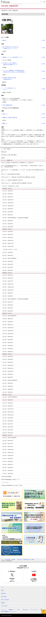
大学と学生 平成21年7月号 (7, 261)
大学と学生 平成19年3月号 (7, 356)
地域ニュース (5, 113)
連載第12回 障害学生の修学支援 (10, 117)
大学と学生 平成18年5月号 (7, 389)
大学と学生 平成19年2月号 (7, 359)
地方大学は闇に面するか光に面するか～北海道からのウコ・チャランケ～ (11, 47)
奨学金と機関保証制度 (7, 105)
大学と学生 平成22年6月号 (7, 220)
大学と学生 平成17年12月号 (8, 408)
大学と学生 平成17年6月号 (7, 426)
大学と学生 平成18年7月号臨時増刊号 (9, 380)
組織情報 (3, 602)
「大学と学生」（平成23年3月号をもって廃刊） (10, 186)
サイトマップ (3, 609)
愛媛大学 (4, 40)
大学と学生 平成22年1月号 (7, 237)
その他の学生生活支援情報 (6, 476)
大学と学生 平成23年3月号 (7, 190)
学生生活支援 (7, 559)
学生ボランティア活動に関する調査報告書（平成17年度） (12, 180)
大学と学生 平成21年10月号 (8, 246)
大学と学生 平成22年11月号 (8, 202)
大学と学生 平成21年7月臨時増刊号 (9, 258)
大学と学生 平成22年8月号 (7, 211)
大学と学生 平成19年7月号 (7, 342)
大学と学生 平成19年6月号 (7, 345)
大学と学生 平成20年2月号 (7, 321)
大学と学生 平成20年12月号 (8, 284)
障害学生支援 (3, 151)
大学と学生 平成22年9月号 (7, 208)
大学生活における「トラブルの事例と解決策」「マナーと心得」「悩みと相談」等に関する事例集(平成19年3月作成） (22, 170)
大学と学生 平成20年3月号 (7, 318)
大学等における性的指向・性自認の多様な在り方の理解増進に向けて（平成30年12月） (17, 162)
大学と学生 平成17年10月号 (8, 414)
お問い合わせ (25, 609)
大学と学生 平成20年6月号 (7, 304)
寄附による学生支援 (5, 599)
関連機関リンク (12, 609)
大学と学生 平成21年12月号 (8, 240)
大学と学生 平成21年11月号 (8, 243)
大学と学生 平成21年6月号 (7, 264)
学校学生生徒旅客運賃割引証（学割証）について (10, 479)
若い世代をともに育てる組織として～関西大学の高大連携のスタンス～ (10, 64)
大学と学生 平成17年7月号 (7, 423)
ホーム (2, 559)
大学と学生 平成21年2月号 (7, 278)
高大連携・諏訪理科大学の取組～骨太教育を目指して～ (9, 78)
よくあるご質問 (4, 605)
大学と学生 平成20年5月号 (7, 307)
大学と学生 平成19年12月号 (8, 327)
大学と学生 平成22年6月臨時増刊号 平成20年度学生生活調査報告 (15, 217)
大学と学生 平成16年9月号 (7, 458)
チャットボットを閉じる (41, 609)
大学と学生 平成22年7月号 (7, 214)
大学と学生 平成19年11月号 (8, 330)
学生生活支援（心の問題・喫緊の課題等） (9, 154)
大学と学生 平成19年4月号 (7, 351)
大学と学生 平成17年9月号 (7, 417)
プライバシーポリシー (34, 609)
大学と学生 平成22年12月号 (8, 199)
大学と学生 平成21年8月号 (7, 255)
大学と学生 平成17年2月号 (7, 443)
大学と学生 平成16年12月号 (8, 449)
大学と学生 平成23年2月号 (7, 193)
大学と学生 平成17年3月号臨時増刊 (9, 437)
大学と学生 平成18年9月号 (7, 374)
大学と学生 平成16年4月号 (7, 473)
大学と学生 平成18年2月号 (7, 402)
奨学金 (2, 590)
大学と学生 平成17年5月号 (7, 429)
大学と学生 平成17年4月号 (7, 432)
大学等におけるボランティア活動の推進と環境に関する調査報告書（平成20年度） (16, 183)
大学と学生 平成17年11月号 (8, 411)
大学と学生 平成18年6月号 (7, 386)
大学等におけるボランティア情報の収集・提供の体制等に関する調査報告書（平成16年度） (18, 177)
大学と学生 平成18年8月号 (7, 377)
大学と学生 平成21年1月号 (7, 281)
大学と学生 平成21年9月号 (7, 252)
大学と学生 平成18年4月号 (7, 392)
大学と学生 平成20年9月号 (7, 293)
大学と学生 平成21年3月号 (7, 275)
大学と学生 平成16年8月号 (7, 461)
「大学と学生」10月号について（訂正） (10, 249)
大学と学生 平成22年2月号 (7, 234)
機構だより (5, 123)
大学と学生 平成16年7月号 (7, 464)
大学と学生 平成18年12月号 (8, 365)
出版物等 (3, 157)
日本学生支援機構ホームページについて (8, 611)
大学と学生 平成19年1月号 (7, 362)
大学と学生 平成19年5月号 (7, 348)
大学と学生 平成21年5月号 (7, 267)
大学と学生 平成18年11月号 (8, 368)
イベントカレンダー (5, 482)
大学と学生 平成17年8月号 (7, 420)
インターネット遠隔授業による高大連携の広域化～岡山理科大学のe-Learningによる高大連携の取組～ (14, 71)
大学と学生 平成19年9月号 (7, 336)
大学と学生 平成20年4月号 (7, 310)
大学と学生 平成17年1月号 (7, 446)
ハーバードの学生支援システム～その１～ (9, 89)
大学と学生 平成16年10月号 (8, 455)
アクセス (18, 609)
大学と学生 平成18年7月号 (7, 383)
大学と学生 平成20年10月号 (8, 290)
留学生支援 (3, 593)
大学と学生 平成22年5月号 (7, 223)
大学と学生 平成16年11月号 (8, 452)
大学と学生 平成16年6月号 (7, 467)
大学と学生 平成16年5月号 (7, 470)
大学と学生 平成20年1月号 (7, 324)
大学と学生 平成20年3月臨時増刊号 (9, 315)
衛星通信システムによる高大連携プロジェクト (13, 57)
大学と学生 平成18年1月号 (7, 405)
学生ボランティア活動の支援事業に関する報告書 (10, 174)
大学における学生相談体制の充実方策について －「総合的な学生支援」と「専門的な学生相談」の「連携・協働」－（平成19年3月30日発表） (22, 166)
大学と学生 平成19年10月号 (8, 333)
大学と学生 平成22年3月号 (7, 231)
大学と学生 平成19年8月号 (7, 339)
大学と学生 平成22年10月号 (8, 205)
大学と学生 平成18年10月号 (8, 371)
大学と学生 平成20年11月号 (8, 287)
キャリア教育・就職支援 (5, 148)
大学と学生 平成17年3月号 (7, 440)
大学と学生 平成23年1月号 (7, 196)
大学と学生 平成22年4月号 (7, 226)
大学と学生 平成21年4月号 (7, 270)
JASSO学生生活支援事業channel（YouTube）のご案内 (11, 485)
